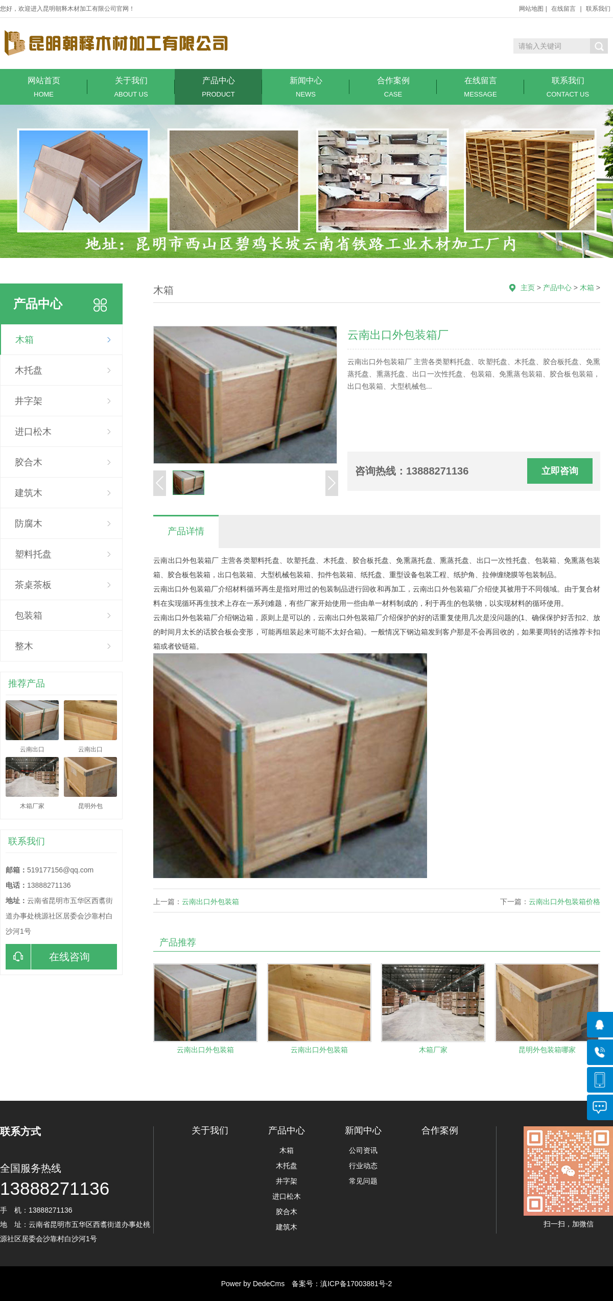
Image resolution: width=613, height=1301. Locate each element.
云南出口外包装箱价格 (564, 901)
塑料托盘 (33, 554)
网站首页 (43, 87)
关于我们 (131, 87)
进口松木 (33, 432)
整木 (24, 646)
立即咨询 (559, 471)
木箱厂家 (433, 1050)
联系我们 (598, 8)
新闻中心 (305, 87)
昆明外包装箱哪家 (547, 1050)
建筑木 (28, 493)
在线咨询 (48, 956)
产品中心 (218, 87)
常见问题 (363, 1181)
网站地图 (531, 8)
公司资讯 (363, 1150)
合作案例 (393, 87)
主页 (528, 287)
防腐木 (28, 523)
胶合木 (28, 462)
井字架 (28, 401)
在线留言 (563, 8)
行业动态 (363, 1165)
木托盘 (28, 370)
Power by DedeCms (253, 1284)
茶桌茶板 (33, 585)
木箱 (24, 340)
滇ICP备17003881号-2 (356, 1284)
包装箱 (28, 615)
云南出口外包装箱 (210, 901)
